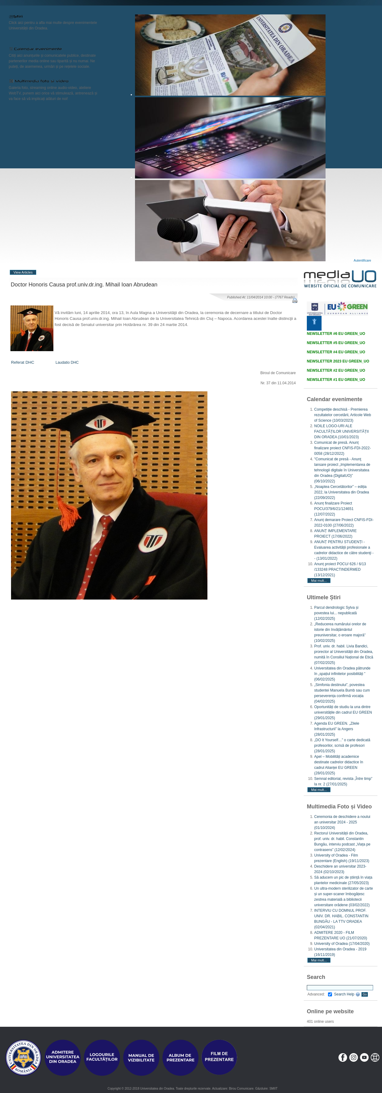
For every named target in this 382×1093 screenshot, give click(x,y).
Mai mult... (319, 580)
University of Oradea (342, 944)
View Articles (23, 272)
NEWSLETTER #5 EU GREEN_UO (336, 343)
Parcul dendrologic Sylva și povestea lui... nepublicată (336, 613)
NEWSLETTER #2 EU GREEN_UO (336, 370)
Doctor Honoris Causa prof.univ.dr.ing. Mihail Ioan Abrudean (84, 285)
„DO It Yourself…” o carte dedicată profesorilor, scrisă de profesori (342, 745)
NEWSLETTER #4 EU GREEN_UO (336, 352)
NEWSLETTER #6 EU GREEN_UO (336, 334)
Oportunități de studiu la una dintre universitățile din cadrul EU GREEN (343, 712)
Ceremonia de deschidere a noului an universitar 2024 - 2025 (342, 822)
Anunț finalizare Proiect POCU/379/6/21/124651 (333, 508)
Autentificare (362, 260)
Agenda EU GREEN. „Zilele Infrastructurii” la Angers (336, 729)
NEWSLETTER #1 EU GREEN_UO (336, 380)
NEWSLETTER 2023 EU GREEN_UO (338, 361)
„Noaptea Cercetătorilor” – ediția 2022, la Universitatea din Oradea (341, 492)
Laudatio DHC (67, 362)
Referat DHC (22, 362)
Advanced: (319, 994)
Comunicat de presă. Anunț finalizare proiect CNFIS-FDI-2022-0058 (342, 448)
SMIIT (273, 1088)
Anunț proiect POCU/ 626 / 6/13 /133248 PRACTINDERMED (340, 569)
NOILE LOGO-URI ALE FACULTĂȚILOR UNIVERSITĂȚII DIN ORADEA (341, 431)
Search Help (347, 994)
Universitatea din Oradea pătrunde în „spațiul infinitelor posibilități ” (342, 673)
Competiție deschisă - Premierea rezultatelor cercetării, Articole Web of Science (342, 415)
